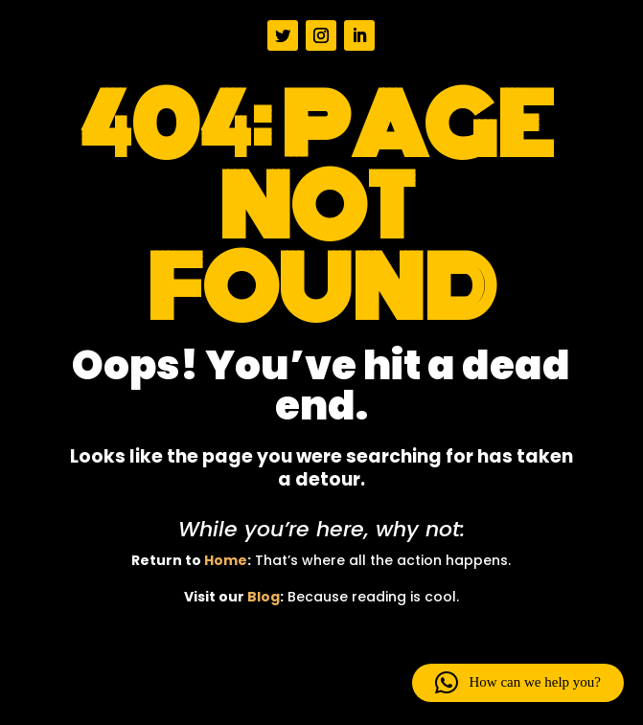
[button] (518, 683)
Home (225, 560)
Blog (263, 596)
